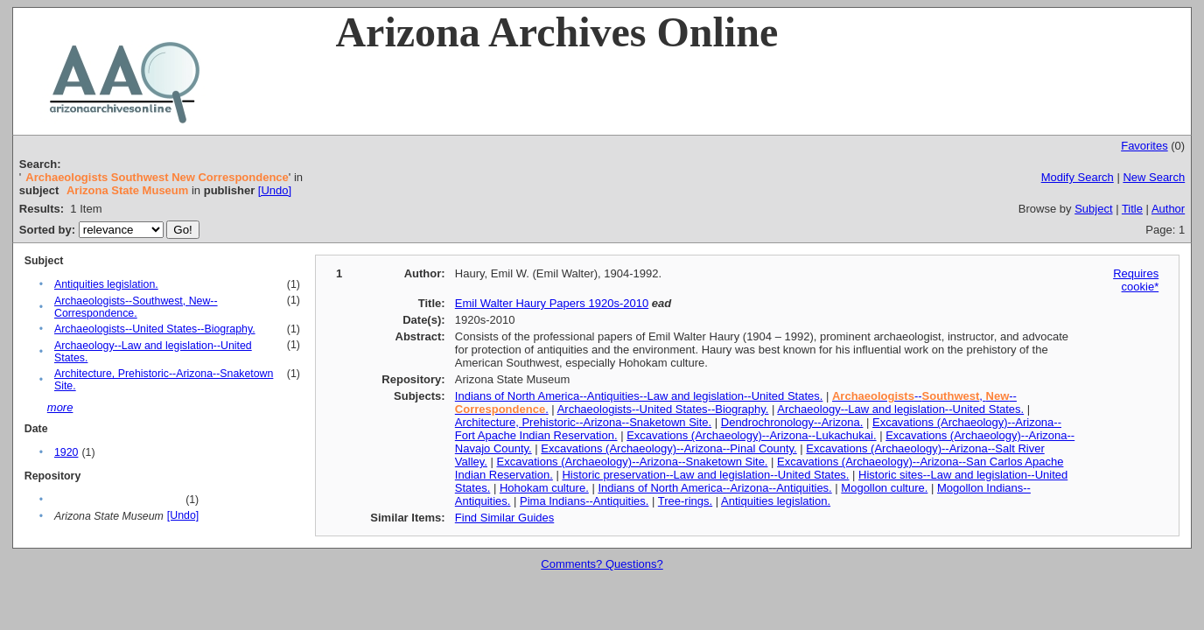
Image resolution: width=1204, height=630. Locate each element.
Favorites (1144, 145)
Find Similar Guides (504, 517)
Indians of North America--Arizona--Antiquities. (714, 487)
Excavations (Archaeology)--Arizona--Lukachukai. (751, 435)
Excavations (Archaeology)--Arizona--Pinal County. (668, 448)
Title (1132, 208)
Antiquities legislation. (106, 284)
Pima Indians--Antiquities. (584, 501)
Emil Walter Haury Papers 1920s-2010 (551, 303)
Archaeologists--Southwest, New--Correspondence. (136, 307)
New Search (1154, 177)
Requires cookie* (1135, 280)
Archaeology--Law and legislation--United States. (900, 409)
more (60, 407)
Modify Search (1077, 177)
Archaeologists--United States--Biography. (155, 329)
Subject (1093, 208)
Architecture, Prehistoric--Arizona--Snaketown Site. (583, 422)
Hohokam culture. (544, 487)
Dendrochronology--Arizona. (792, 422)
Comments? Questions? (601, 563)
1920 (66, 452)
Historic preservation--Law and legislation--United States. (705, 474)
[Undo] (274, 190)
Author (1168, 208)
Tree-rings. (685, 501)
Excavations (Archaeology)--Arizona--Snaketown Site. (632, 461)
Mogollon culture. (884, 487)
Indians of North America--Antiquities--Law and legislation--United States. (639, 395)
